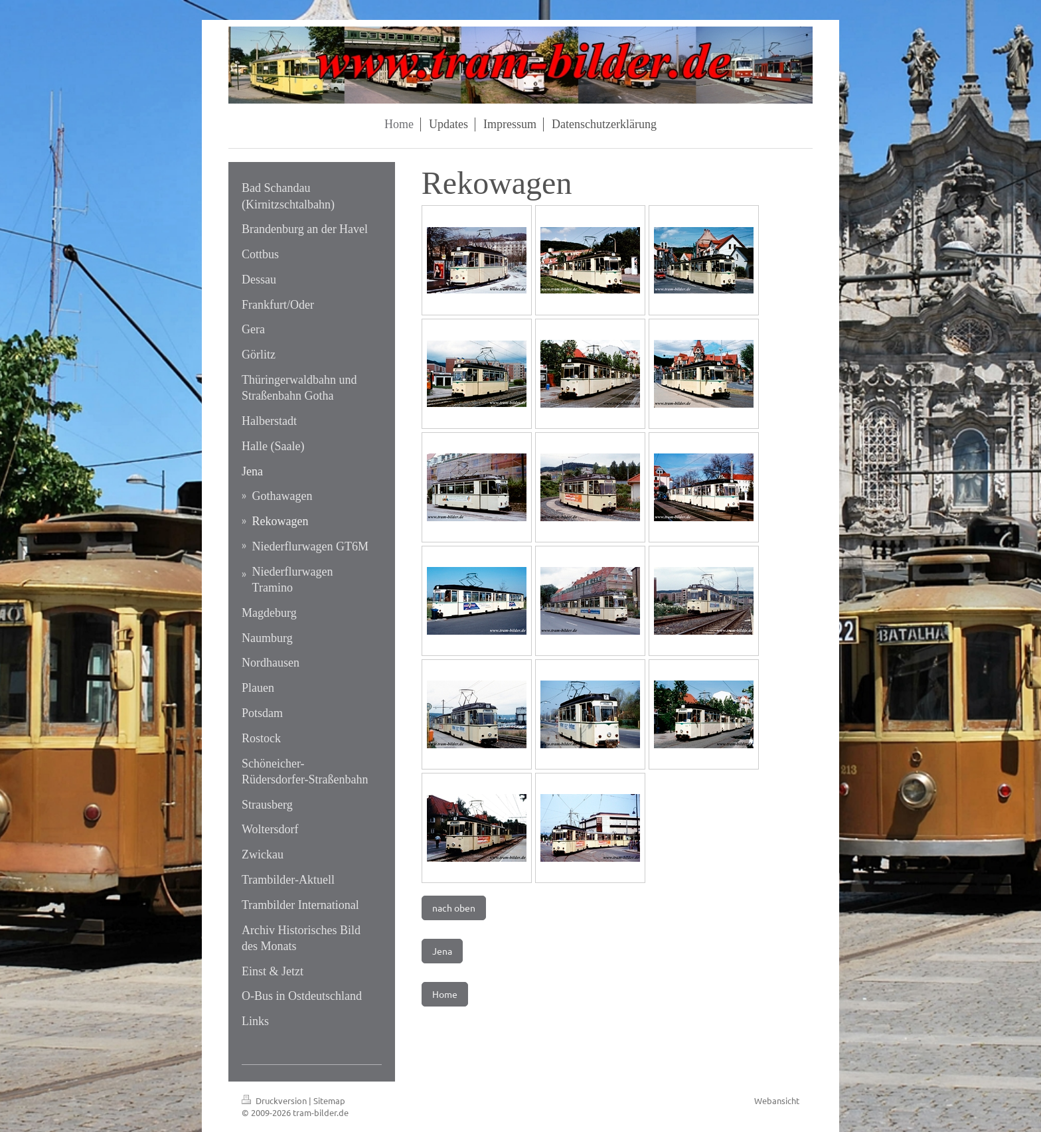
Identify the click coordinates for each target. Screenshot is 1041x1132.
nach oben (453, 908)
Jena (442, 951)
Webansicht (776, 1100)
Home (444, 994)
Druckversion (275, 1100)
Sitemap (329, 1100)
